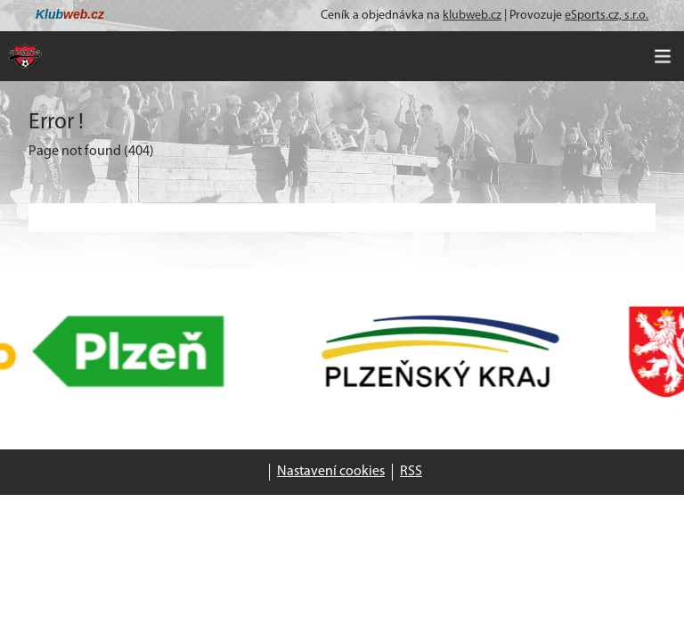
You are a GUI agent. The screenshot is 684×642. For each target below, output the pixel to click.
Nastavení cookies (331, 472)
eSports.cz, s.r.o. (606, 15)
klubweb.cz (472, 15)
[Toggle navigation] (662, 56)
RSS (411, 472)
